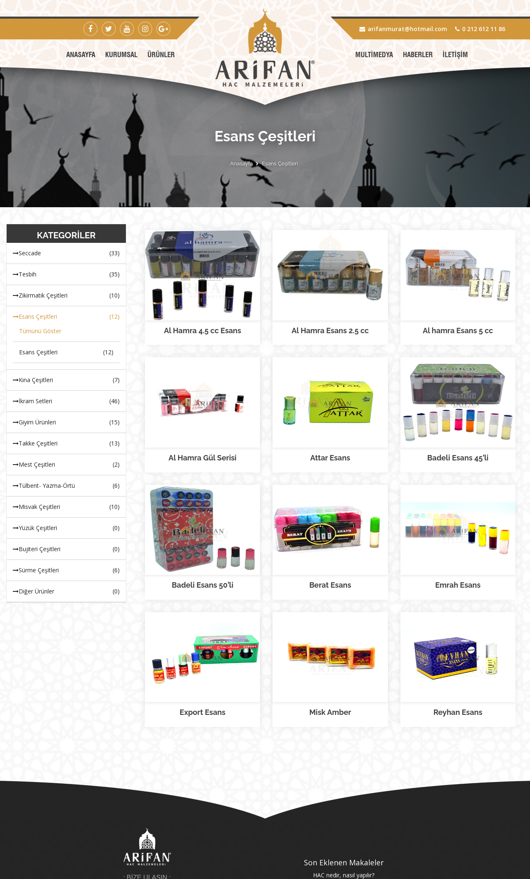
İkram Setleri (66, 401)
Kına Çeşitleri (66, 380)
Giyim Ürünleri (66, 422)
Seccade (66, 253)
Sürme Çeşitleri (66, 570)
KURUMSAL (121, 55)
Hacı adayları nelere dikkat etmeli (344, 778)
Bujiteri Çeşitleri (66, 549)
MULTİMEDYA (374, 55)
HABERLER (418, 55)
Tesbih (66, 274)
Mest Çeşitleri (66, 464)
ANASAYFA (80, 55)
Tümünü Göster (40, 331)
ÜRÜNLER (161, 55)
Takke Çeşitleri (66, 443)
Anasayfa (241, 164)
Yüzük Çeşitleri (66, 528)
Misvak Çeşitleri (66, 507)
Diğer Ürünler (66, 591)
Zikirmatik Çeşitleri (66, 295)
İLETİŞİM (455, 55)
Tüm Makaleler (344, 786)
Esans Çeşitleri (280, 164)
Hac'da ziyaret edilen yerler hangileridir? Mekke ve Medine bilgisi (344, 765)
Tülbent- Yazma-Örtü (66, 486)
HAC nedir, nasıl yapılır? (343, 753)
